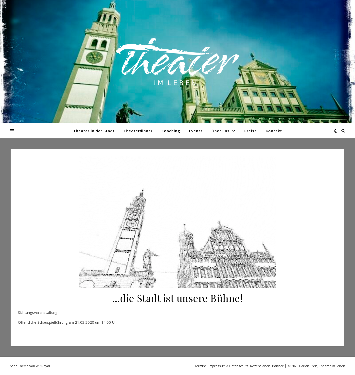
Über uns (221, 130)
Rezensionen (260, 366)
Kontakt (274, 130)
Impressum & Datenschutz (228, 366)
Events (196, 130)
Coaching (170, 130)
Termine (201, 366)
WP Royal (43, 366)
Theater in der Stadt (94, 130)
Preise (250, 130)
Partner (278, 366)
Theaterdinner (138, 130)
